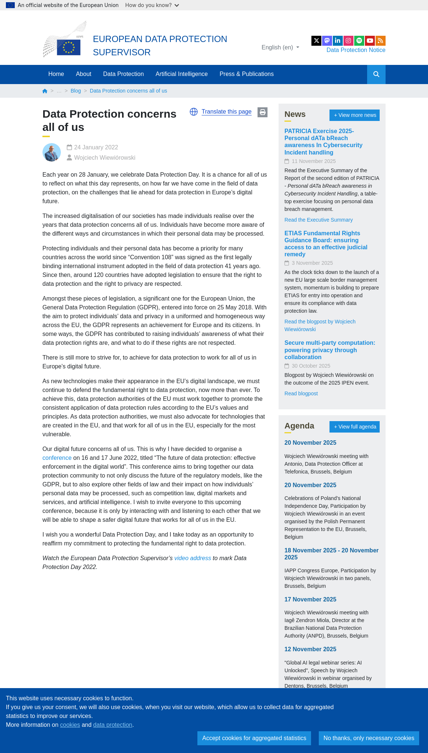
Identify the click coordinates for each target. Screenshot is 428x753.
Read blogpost (301, 393)
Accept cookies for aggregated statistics (254, 738)
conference (57, 458)
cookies (70, 725)
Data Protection (123, 74)
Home (56, 74)
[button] (193, 111)
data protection (112, 725)
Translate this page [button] (227, 111)
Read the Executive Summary (318, 220)
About (84, 74)
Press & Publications (247, 74)
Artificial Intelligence (182, 74)
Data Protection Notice (356, 50)
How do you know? (152, 5)
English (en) (278, 47)
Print (263, 112)
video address (193, 558)
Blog (75, 91)
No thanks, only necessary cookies (369, 738)
